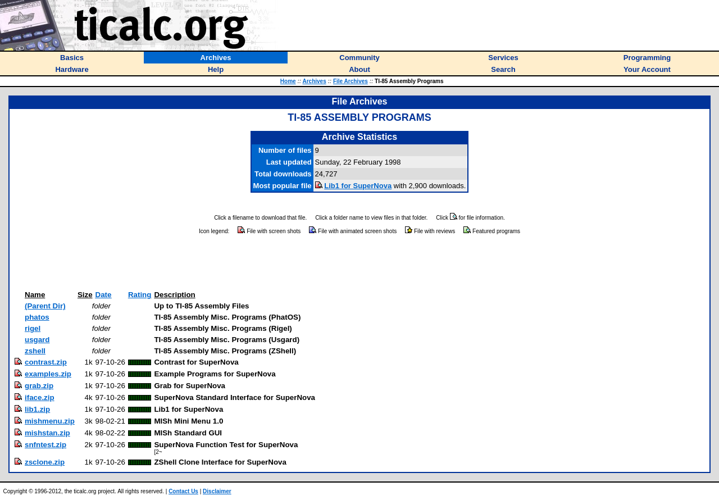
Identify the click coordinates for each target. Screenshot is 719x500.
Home (288, 81)
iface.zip (39, 397)
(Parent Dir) (45, 306)
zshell (35, 351)
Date (103, 294)
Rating (139, 294)
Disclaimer (217, 491)
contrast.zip (46, 362)
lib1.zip (37, 409)
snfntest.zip (45, 444)
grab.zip (39, 385)
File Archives (350, 81)
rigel (32, 328)
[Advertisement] (359, 263)
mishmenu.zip (50, 421)
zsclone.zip (45, 462)
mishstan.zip (47, 433)
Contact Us (183, 491)
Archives (314, 81)
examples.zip (48, 374)
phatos (37, 317)
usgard (37, 339)
